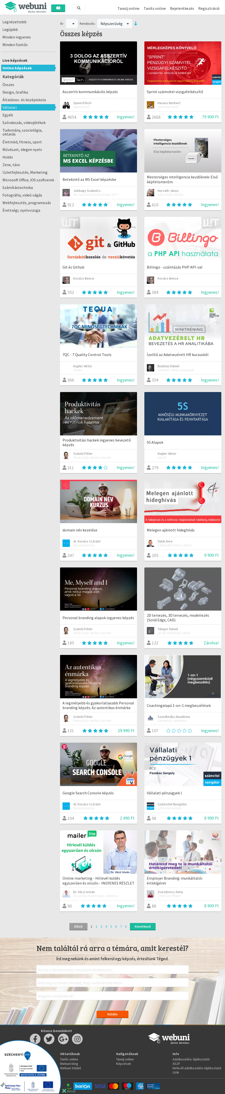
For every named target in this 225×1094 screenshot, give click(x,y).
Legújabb (10, 29)
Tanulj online (128, 8)
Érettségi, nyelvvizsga (21, 210)
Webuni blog (69, 1063)
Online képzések (17, 67)
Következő (143, 926)
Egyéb (7, 114)
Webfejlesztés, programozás (26, 202)
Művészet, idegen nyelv (22, 149)
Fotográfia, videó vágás (22, 195)
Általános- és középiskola (24, 99)
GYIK (176, 1072)
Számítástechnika (17, 187)
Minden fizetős (15, 44)
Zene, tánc (11, 164)
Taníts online (155, 8)
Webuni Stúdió (70, 1068)
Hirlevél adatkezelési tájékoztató (197, 1068)
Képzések (123, 1063)
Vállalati (9, 107)
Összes (8, 84)
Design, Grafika (15, 92)
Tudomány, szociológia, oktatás (22, 132)
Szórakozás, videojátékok (24, 122)
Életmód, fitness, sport (22, 141)
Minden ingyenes (16, 37)
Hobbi (7, 157)
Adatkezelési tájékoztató (191, 1059)
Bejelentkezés (182, 8)
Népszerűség (114, 23)
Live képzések (14, 60)
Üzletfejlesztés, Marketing (25, 172)
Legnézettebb (14, 21)
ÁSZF (176, 1063)
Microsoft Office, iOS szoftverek (28, 179)
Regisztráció (209, 8)
